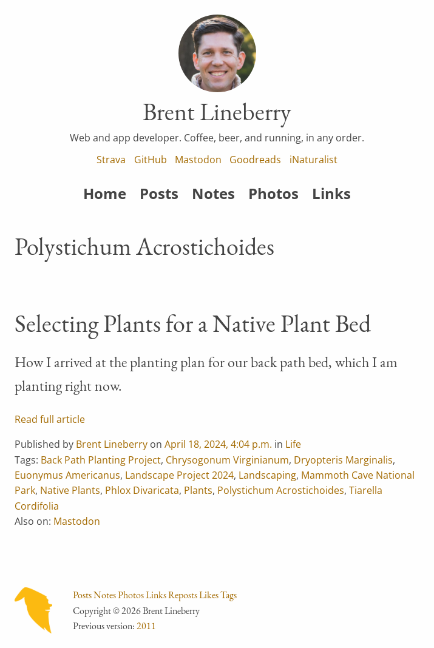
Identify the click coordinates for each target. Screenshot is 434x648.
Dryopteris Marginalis (343, 460)
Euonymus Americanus (67, 475)
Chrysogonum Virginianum (227, 460)
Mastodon (198, 159)
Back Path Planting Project (101, 460)
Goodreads (255, 159)
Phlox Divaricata (142, 490)
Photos (273, 193)
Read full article (50, 419)
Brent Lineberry (111, 444)
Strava (111, 159)
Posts (159, 193)
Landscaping (267, 475)
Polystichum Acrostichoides (280, 490)
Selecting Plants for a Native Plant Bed (193, 323)
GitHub (150, 159)
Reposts (182, 595)
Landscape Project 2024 (179, 475)
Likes (209, 595)
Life (293, 444)
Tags (228, 595)
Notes (213, 193)
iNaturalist (313, 159)
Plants (198, 490)
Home (104, 193)
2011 (146, 625)
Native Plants (70, 490)
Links (331, 193)
